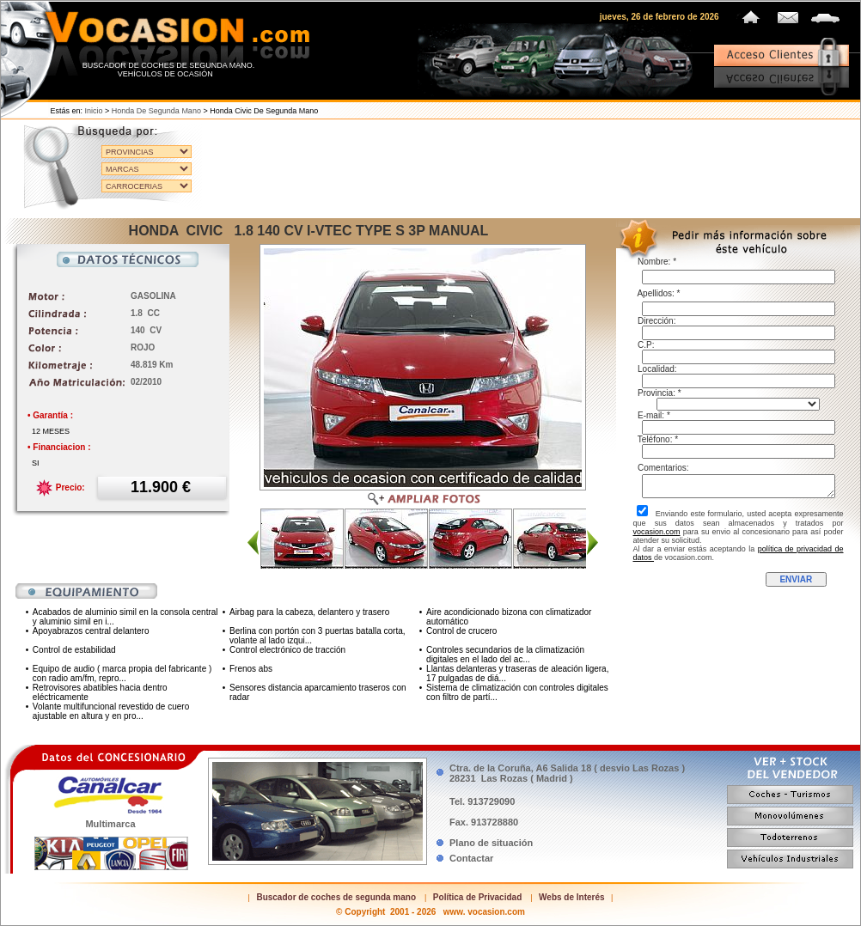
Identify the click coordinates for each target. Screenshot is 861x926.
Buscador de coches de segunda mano (336, 897)
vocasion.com (657, 531)
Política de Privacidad (477, 897)
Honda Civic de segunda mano (264, 111)
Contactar (471, 858)
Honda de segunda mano (156, 111)
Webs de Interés (572, 897)
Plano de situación (491, 843)
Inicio (94, 111)
